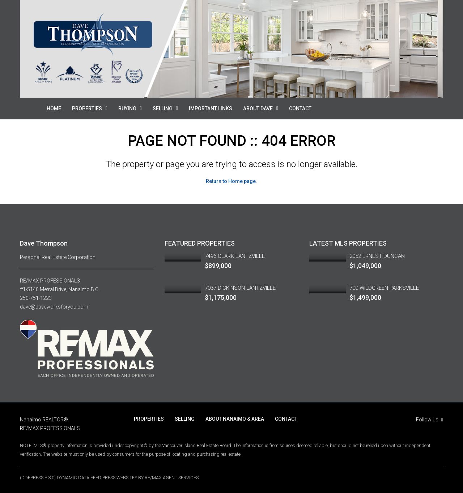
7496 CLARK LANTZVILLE (235, 256)
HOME (54, 108)
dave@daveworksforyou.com (54, 307)
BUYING (127, 108)
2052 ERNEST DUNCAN (377, 256)
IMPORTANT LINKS (210, 108)
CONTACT (300, 108)
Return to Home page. (231, 181)
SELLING (163, 108)
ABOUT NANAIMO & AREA (234, 419)
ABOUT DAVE (258, 108)
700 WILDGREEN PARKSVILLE (384, 288)
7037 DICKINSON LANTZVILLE (240, 288)
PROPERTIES (87, 108)
